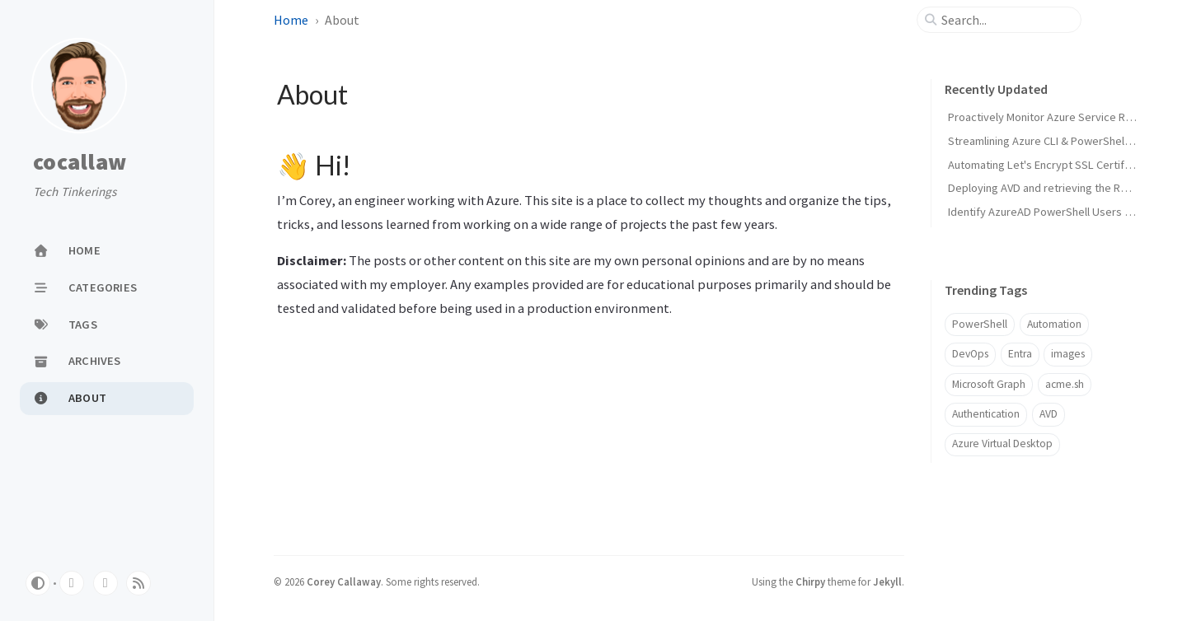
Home (291, 20)
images (1068, 354)
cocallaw (79, 162)
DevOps (970, 354)
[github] (71, 583)
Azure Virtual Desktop (1002, 444)
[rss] (138, 583)
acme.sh (1064, 384)
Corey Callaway (344, 581)
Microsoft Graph (988, 384)
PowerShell (979, 324)
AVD (1048, 414)
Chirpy (810, 581)
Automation (1054, 324)
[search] (1005, 19)
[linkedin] (105, 583)
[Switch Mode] (37, 583)
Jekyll (887, 581)
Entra (1020, 354)
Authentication (986, 414)
